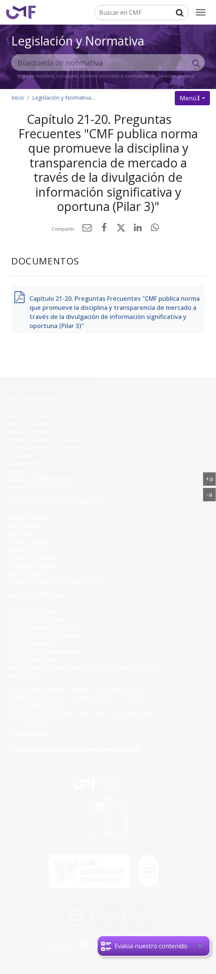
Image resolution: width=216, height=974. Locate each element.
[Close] (200, 945)
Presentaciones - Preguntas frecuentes (146, 97)
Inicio (17, 97)
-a (211, 494)
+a (211, 478)
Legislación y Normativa (77, 41)
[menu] (200, 12)
